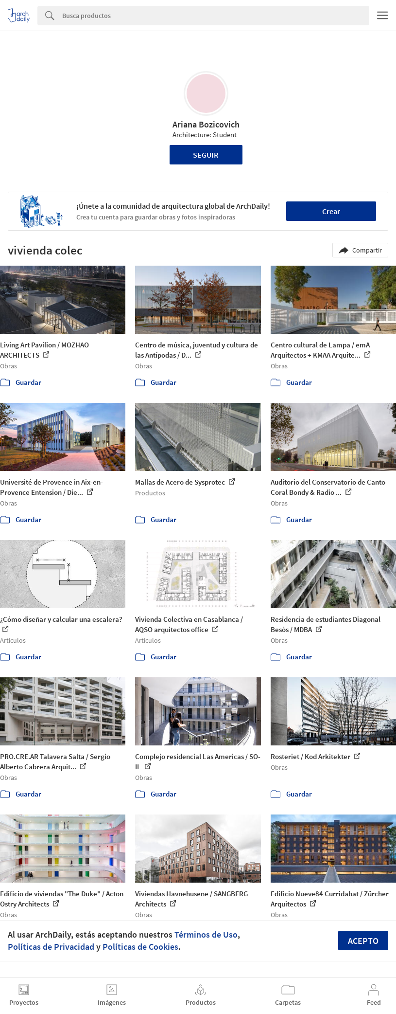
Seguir (206, 155)
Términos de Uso (206, 934)
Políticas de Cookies (140, 946)
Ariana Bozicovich (206, 124)
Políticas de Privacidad (51, 946)
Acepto (363, 940)
